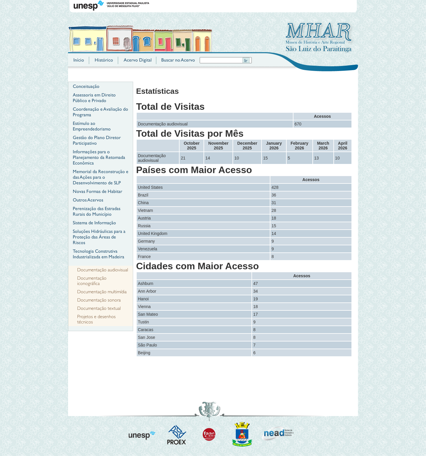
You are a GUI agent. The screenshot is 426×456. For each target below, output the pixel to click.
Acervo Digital (138, 60)
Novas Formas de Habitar (97, 191)
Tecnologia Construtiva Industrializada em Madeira (98, 254)
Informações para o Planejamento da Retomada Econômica (99, 157)
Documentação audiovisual (102, 270)
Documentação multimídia (102, 291)
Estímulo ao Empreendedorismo (92, 126)
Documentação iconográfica (91, 280)
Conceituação (86, 86)
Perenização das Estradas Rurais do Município (96, 211)
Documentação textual (99, 308)
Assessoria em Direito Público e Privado (94, 97)
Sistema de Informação (94, 222)
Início (78, 60)
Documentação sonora (99, 300)
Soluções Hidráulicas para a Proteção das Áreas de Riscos (99, 236)
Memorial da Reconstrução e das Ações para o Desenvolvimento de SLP (100, 177)
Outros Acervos (88, 200)
